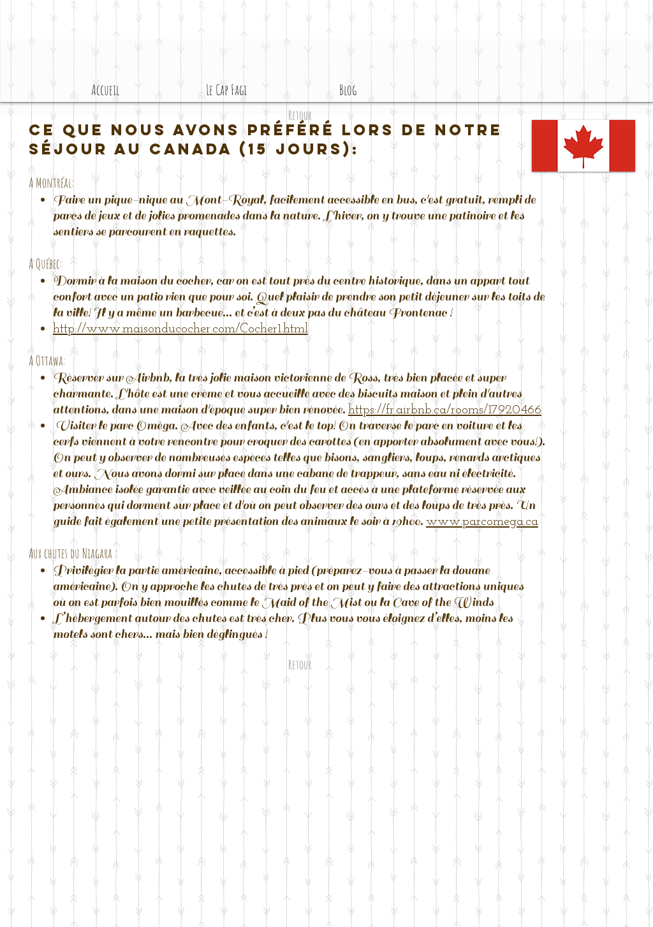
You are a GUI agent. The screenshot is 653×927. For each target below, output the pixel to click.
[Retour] (299, 115)
